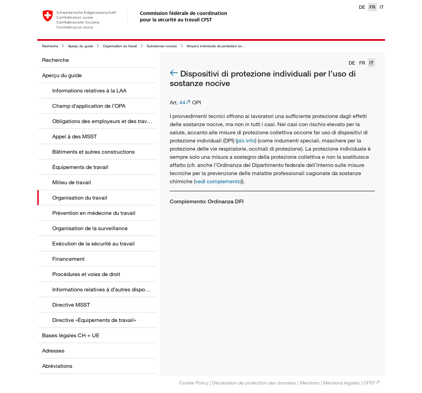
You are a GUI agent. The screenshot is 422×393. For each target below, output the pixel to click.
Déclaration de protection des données (254, 383)
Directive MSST (71, 304)
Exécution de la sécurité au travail (93, 243)
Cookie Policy (193, 383)
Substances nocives (162, 46)
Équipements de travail (80, 167)
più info (246, 140)
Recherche (50, 46)
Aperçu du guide (80, 46)
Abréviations (57, 365)
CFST (369, 383)
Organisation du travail (120, 46)
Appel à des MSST (74, 136)
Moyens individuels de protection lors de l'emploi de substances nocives (242, 46)
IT (382, 7)
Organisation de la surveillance (90, 228)
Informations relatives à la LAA (89, 90)
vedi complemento (218, 181)
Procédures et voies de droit (86, 274)
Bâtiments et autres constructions (93, 151)
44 (182, 102)
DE (362, 7)
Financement (68, 258)
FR (372, 7)
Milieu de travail (71, 182)
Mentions (309, 383)
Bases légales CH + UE (70, 335)
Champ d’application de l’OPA (88, 105)
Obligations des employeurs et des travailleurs (108, 121)
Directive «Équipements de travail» (94, 320)
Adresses (53, 350)
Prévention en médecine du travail (93, 212)
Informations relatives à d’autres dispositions (106, 289)
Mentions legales (341, 383)
